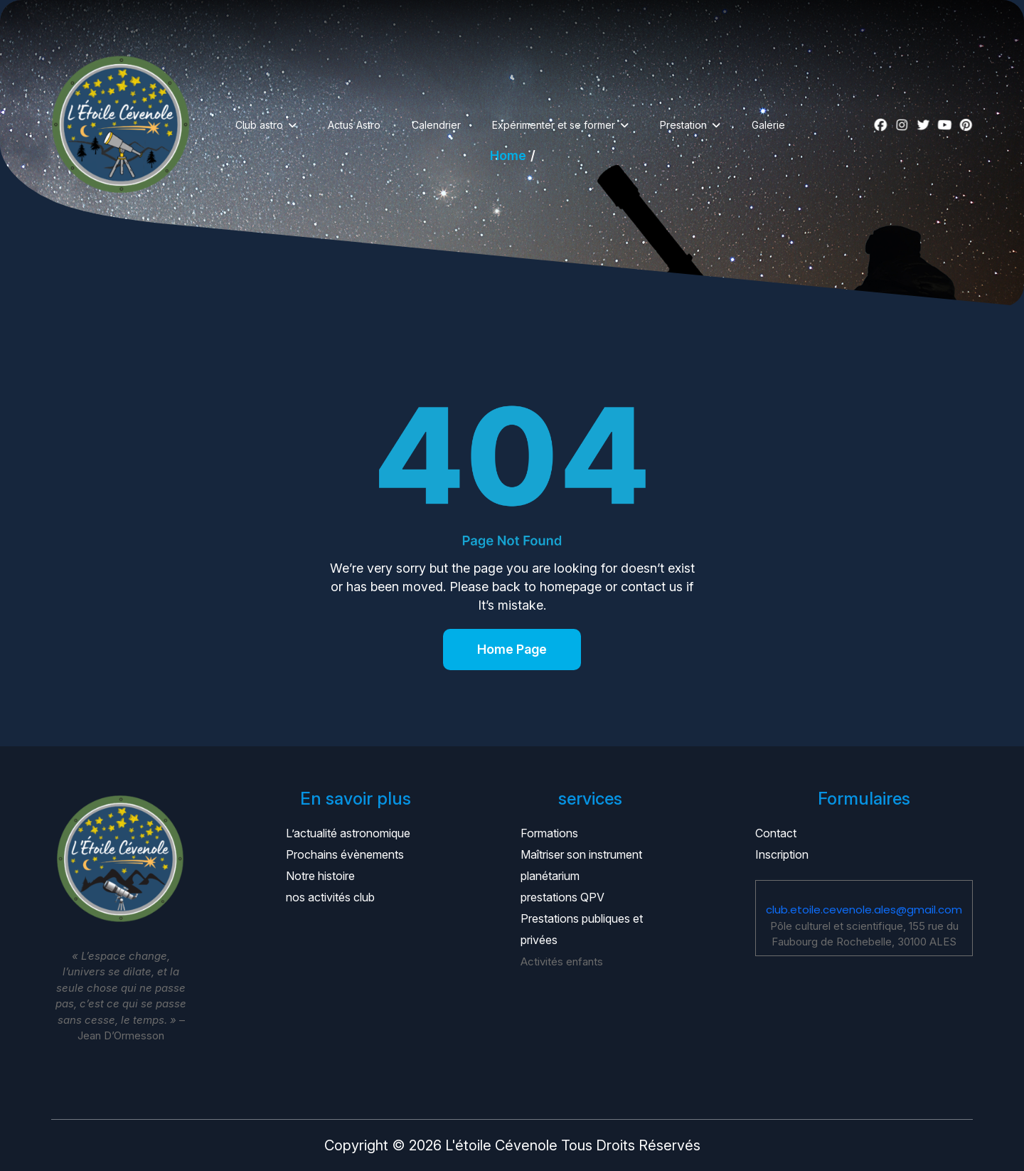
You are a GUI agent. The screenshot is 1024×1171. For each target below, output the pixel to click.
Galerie (768, 125)
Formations (549, 833)
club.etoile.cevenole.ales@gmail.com (864, 909)
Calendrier (436, 125)
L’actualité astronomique (348, 833)
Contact (775, 833)
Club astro (259, 125)
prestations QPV (562, 897)
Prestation (683, 125)
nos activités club (330, 897)
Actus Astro (354, 125)
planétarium (550, 876)
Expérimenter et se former (553, 125)
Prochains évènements (345, 854)
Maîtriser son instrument (581, 854)
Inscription (782, 854)
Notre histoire (320, 876)
